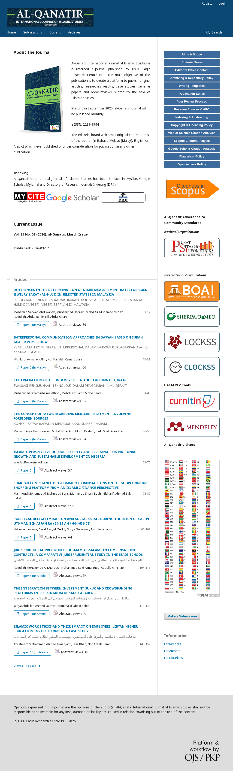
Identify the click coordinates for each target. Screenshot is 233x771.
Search (216, 32)
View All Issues (25, 666)
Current (55, 32)
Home (11, 32)
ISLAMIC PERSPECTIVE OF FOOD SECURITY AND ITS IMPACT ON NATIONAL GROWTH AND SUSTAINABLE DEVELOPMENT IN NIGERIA (75, 454)
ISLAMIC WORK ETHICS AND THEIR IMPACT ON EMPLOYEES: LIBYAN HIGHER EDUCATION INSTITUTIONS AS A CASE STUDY (82, 631)
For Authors (172, 651)
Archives (74, 32)
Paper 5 (25, 470)
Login (223, 3)
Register (208, 3)
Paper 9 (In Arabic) (33, 614)
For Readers (172, 644)
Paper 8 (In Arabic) (33, 576)
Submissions (32, 32)
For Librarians (173, 658)
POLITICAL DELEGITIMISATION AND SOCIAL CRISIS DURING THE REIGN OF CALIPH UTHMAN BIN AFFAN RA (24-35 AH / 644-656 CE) (82, 521)
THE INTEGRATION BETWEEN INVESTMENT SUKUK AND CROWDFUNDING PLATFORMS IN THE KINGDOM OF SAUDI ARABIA (82, 593)
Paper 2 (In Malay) (33, 367)
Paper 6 (25, 506)
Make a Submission (182, 616)
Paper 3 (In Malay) (33, 401)
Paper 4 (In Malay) (33, 439)
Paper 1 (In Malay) (33, 325)
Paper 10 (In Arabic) (34, 652)
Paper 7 (25, 537)
